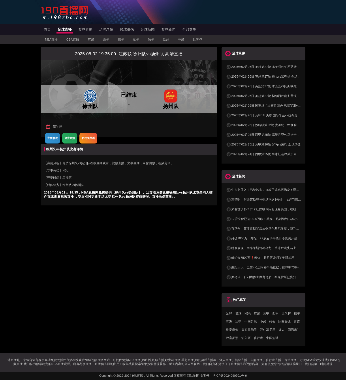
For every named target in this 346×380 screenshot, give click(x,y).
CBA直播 (72, 39)
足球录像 (106, 29)
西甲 (106, 39)
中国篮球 (272, 338)
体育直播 (69, 138)
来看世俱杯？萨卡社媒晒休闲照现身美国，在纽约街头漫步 (269, 209)
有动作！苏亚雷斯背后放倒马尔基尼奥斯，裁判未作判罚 (267, 228)
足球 (229, 313)
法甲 (151, 39)
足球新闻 (148, 29)
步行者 (258, 338)
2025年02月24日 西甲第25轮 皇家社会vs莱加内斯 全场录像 (269, 154)
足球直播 (65, 29)
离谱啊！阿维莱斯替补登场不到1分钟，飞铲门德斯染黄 (266, 199)
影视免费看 (88, 138)
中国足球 (250, 321)
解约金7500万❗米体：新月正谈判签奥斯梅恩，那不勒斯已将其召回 (275, 257)
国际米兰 (294, 330)
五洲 (229, 321)
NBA (247, 313)
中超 (181, 39)
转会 (272, 321)
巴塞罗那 (232, 338)
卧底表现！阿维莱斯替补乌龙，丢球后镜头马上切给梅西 (267, 248)
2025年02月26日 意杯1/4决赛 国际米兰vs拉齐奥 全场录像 (268, 115)
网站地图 (193, 375)
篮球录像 (127, 29)
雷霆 (297, 321)
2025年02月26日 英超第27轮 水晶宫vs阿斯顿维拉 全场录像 (269, 86)
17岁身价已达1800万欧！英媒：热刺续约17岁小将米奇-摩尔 (270, 219)
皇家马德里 (249, 330)
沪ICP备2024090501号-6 (229, 375)
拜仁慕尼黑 (267, 330)
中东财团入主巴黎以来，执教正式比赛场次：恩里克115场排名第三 (274, 190)
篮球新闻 (168, 29)
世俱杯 (286, 313)
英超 (91, 39)
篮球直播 (85, 29)
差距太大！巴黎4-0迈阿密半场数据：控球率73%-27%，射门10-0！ (274, 267)
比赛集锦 (284, 321)
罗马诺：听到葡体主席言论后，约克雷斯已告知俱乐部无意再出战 (273, 277)
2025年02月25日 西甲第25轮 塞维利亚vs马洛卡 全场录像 (268, 134)
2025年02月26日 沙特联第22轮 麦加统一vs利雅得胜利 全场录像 (272, 125)
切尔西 (246, 338)
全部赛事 (189, 29)
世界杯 (197, 39)
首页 (47, 29)
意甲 (136, 39)
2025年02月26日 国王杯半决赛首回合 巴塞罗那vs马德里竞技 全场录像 (277, 105)
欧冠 (166, 39)
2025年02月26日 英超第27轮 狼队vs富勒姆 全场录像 (265, 76)
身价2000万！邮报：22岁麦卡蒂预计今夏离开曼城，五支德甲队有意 (275, 238)
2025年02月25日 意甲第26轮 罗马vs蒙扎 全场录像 (263, 144)
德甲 (121, 39)
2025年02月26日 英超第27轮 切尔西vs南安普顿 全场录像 (268, 96)
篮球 (238, 313)
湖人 (281, 330)
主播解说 (52, 138)
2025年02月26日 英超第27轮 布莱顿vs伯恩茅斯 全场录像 (268, 67)
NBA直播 (51, 39)
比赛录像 (232, 330)
